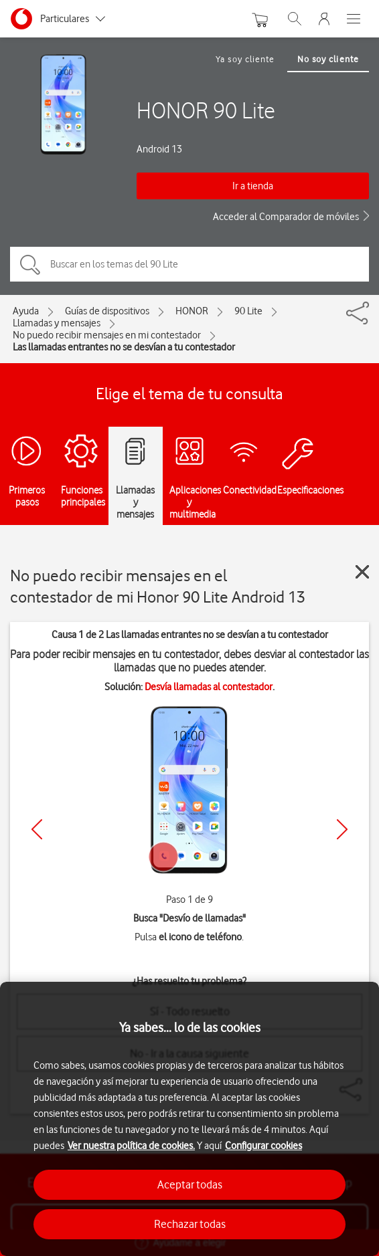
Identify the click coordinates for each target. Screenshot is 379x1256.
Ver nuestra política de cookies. (131, 1146)
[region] (189, 1119)
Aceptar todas (189, 1184)
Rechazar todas (190, 1224)
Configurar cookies (263, 1146)
